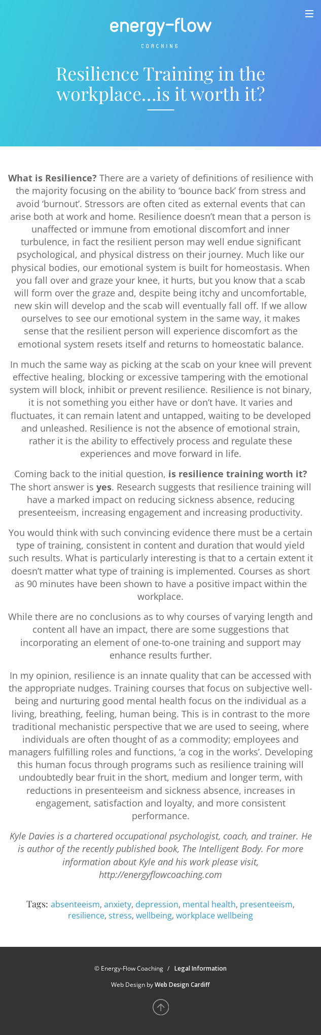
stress (120, 915)
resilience (86, 915)
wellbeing (154, 915)
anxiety (117, 904)
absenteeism (75, 904)
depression (157, 904)
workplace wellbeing (214, 915)
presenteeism (266, 904)
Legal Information (200, 968)
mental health (209, 904)
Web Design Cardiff (182, 984)
